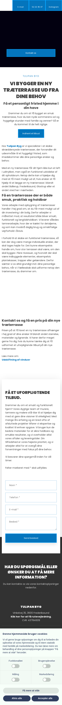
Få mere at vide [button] (31, 690)
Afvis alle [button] (17, 698)
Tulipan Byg (14, 146)
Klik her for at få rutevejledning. (31, 616)
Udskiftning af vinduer (16, 359)
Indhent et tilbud (31, 133)
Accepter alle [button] (45, 698)
